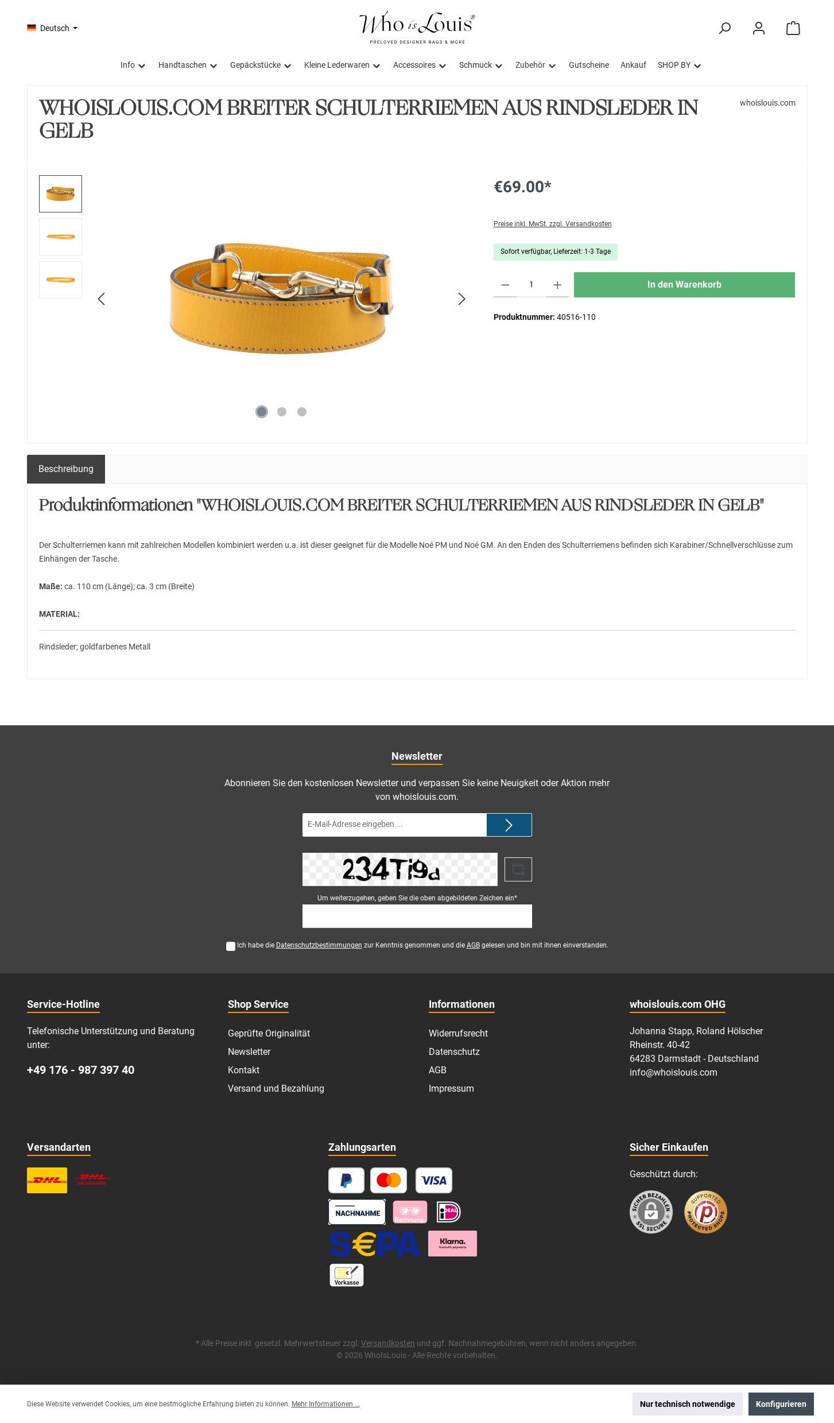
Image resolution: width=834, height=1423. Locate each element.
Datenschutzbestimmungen (319, 945)
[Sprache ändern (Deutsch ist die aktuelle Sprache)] (52, 28)
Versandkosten (388, 1343)
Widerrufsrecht (458, 1033)
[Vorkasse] (347, 1275)
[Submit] (509, 825)
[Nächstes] (461, 299)
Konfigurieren (781, 1404)
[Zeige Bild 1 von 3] (261, 411)
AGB (473, 945)
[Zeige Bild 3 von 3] (302, 411)
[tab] (66, 469)
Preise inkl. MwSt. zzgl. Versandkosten (553, 224)
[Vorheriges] (102, 299)
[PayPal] (346, 1180)
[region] (255, 298)
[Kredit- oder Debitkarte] (411, 1180)
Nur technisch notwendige (687, 1404)
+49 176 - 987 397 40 (80, 1070)
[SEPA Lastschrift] (375, 1243)
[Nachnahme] (357, 1212)
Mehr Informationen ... (326, 1404)
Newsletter (249, 1051)
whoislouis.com (768, 102)
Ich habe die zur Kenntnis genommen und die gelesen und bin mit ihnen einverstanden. (422, 945)
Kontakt (243, 1070)
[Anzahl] (531, 284)
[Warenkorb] (793, 28)
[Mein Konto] (758, 28)
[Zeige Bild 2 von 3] (281, 411)
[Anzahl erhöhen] (557, 284)
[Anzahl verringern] (505, 284)
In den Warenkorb (684, 284)
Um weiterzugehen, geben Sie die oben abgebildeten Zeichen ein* (417, 898)
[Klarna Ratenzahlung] (453, 1243)
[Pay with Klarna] (410, 1212)
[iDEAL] (449, 1212)
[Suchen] (724, 28)
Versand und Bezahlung (276, 1088)
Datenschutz (454, 1051)
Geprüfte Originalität (269, 1033)
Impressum (451, 1088)
